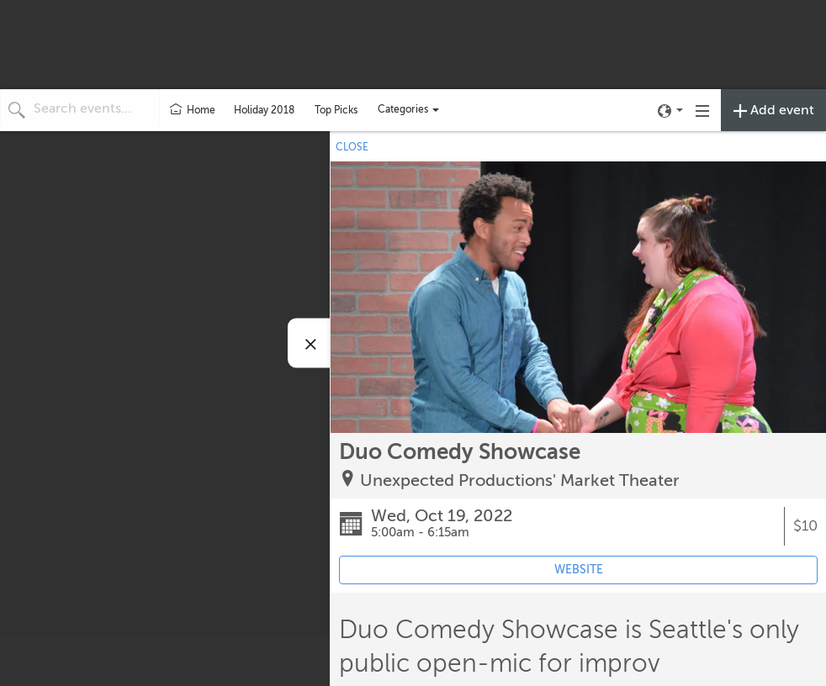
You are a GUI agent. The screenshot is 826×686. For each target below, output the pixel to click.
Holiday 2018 (264, 110)
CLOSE (352, 147)
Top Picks (336, 110)
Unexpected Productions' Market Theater (520, 480)
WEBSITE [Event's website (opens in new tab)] (578, 569)
